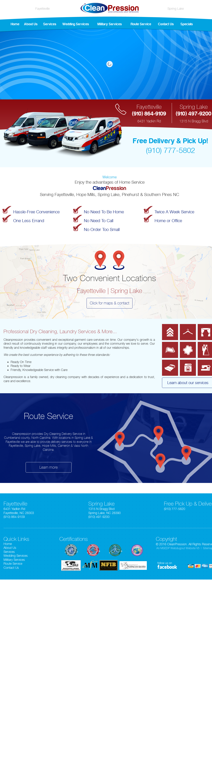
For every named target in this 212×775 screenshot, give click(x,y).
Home (15, 24)
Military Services (110, 24)
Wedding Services (75, 24)
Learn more (48, 467)
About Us (31, 24)
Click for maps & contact (109, 303)
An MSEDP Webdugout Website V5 (177, 548)
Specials (187, 24)
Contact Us (166, 24)
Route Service (141, 24)
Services (49, 24)
